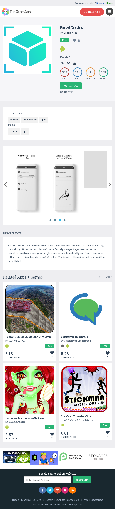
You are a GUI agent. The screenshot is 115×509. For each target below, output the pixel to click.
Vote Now (70, 86)
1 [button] (50, 220)
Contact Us (73, 499)
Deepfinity (70, 32)
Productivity (30, 119)
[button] (5, 184)
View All (105, 277)
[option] (26, 183)
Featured (26, 499)
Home (15, 499)
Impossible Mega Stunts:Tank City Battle (28, 336)
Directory (48, 499)
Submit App (92, 12)
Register (101, 3)
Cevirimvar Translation (74, 336)
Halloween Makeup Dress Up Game (24, 417)
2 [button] (55, 220)
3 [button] (59, 220)
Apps (43, 119)
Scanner (14, 131)
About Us (60, 499)
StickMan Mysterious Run (76, 416)
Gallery (37, 499)
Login (110, 3)
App (25, 131)
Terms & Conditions (92, 499)
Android (14, 119)
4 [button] (64, 220)
